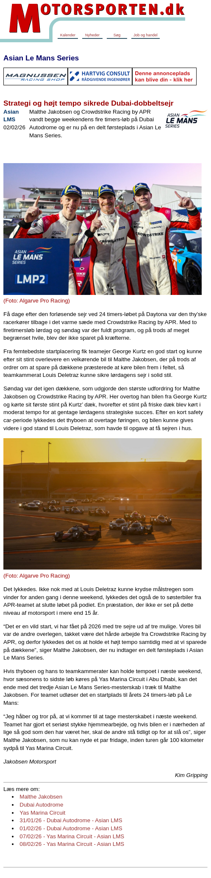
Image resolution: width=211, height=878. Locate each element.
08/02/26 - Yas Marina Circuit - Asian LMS (71, 844)
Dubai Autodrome (41, 805)
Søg (117, 35)
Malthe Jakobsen (40, 796)
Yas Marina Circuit (42, 813)
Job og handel (145, 35)
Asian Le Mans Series (41, 58)
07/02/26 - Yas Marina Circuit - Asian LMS (71, 836)
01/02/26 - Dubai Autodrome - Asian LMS (70, 828)
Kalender (67, 35)
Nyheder (92, 35)
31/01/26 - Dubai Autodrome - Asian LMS (70, 820)
